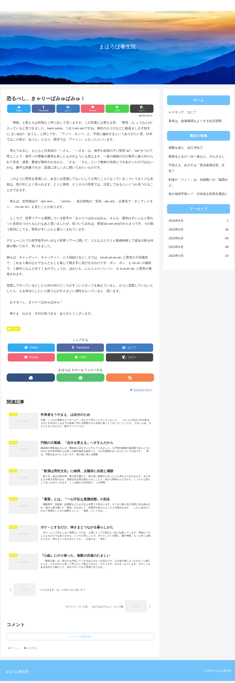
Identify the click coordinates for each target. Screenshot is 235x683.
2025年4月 (199, 221)
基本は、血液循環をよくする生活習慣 (195, 121)
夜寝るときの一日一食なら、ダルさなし (197, 156)
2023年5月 (199, 238)
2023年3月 (199, 256)
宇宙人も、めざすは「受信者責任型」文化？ (197, 168)
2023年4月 (199, 247)
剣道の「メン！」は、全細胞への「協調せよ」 (198, 182)
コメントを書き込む (80, 638)
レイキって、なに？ (183, 112)
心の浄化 (13, 328)
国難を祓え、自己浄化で (186, 147)
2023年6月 (199, 230)
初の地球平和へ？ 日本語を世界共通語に (198, 194)
